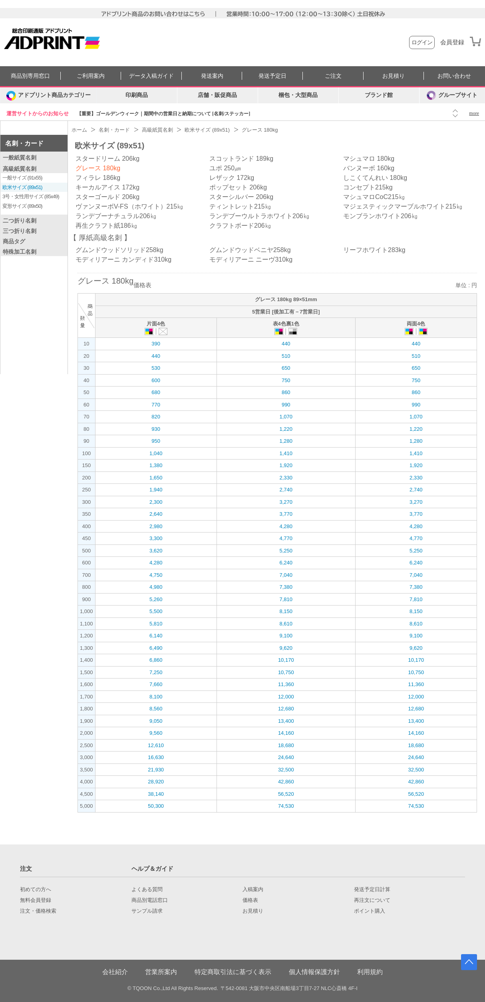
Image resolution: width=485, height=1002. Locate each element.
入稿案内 (252, 889)
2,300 (156, 502)
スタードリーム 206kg (107, 158)
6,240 (285, 563)
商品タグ (14, 241)
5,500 (156, 611)
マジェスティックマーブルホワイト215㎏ (403, 206)
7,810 (285, 599)
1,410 (285, 453)
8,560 (156, 709)
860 (286, 392)
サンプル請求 (147, 911)
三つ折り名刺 (19, 231)
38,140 (156, 794)
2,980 (156, 526)
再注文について (372, 900)
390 (155, 344)
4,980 (156, 587)
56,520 (286, 794)
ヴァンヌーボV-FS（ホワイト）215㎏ (129, 206)
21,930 (156, 770)
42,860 (286, 782)
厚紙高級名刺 (100, 238)
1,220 (285, 429)
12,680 (286, 709)
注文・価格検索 (38, 911)
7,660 (156, 684)
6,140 (156, 636)
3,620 (156, 551)
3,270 (285, 502)
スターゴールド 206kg (107, 196)
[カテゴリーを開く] (48, 95)
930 (155, 429)
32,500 (286, 770)
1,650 (156, 478)
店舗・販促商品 (217, 95)
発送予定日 (272, 76)
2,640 (156, 514)
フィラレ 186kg (98, 177)
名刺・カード (24, 143)
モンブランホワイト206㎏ (380, 216)
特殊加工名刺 (19, 252)
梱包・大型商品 (298, 95)
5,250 (285, 551)
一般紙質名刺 (19, 157)
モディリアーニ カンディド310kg (123, 259)
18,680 (286, 745)
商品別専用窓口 (30, 76)
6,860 (156, 660)
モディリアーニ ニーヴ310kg (250, 259)
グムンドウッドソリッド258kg (119, 250)
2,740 (285, 490)
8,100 (156, 697)
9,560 (156, 733)
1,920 (285, 465)
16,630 (156, 757)
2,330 (285, 478)
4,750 (156, 575)
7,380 (285, 587)
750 (286, 380)
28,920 (156, 782)
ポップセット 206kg (238, 187)
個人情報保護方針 (314, 971)
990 (286, 405)
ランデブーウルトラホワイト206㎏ (259, 216)
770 (155, 405)
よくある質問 (147, 889)
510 (286, 356)
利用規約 (370, 971)
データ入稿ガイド (151, 76)
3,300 (156, 538)
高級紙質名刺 (19, 169)
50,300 (156, 806)
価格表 (250, 900)
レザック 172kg (231, 177)
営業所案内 (161, 971)
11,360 (286, 684)
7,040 (285, 575)
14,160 (286, 733)
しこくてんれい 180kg (375, 177)
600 (155, 380)
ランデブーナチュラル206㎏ (116, 216)
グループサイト (452, 95)
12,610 (156, 745)
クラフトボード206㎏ (240, 225)
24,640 (286, 757)
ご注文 (333, 76)
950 (155, 441)
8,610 (285, 624)
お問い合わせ (454, 76)
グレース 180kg (98, 168)
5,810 (156, 624)
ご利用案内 (91, 76)
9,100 (285, 636)
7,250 (156, 672)
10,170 (286, 660)
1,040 (156, 453)
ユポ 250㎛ (225, 168)
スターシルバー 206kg (241, 196)
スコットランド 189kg (241, 158)
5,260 (156, 599)
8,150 (285, 611)
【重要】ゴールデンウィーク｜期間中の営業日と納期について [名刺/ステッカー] (163, 113)
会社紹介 (115, 971)
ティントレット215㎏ (240, 206)
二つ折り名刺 (19, 220)
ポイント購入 (369, 911)
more (474, 113)
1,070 (285, 417)
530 (155, 368)
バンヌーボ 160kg (368, 168)
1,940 (156, 490)
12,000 (286, 697)
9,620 (285, 648)
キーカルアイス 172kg (107, 187)
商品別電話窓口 (149, 900)
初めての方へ (35, 889)
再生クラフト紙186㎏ (106, 225)
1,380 (156, 465)
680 (155, 392)
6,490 (156, 648)
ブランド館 (379, 95)
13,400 (286, 721)
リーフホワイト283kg (374, 250)
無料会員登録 (35, 900)
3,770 (285, 514)
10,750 (286, 672)
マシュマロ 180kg (368, 158)
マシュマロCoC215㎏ (374, 196)
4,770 (285, 538)
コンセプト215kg (368, 187)
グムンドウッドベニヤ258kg (250, 250)
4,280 (285, 526)
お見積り (393, 76)
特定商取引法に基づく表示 (233, 971)
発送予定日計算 (372, 889)
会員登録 (452, 42)
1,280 (285, 441)
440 (286, 344)
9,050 (156, 721)
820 (155, 417)
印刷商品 (136, 95)
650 (286, 368)
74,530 (286, 806)
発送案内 (212, 76)
